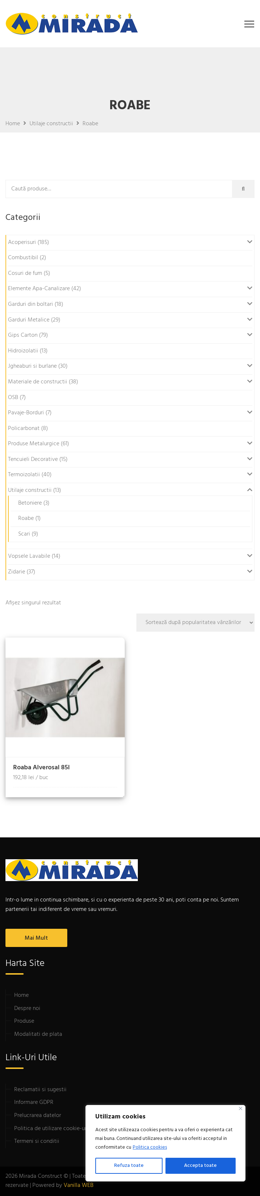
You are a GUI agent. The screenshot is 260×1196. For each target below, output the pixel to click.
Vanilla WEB (78, 1185)
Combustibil (23, 258)
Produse (24, 1021)
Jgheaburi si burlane (32, 366)
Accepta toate (200, 1165)
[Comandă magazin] (195, 622)
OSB (13, 397)
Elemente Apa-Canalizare (39, 288)
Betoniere (30, 503)
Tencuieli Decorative (33, 459)
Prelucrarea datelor (37, 1115)
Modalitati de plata (38, 1034)
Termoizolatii (24, 474)
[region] (165, 1143)
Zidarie (16, 572)
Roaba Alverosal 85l (41, 767)
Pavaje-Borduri (26, 413)
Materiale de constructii (37, 382)
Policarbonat (24, 428)
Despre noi (27, 1008)
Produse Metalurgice (33, 444)
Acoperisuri (22, 242)
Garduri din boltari (30, 304)
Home (21, 995)
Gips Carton (22, 335)
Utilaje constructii (30, 490)
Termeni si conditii (36, 1141)
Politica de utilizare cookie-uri (51, 1128)
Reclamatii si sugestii (40, 1089)
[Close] (240, 1108)
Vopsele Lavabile (29, 556)
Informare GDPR (33, 1102)
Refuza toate (129, 1165)
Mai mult (36, 938)
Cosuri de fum (25, 273)
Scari (24, 534)
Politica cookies (150, 1147)
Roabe (26, 518)
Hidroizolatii (23, 351)
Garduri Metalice (28, 320)
